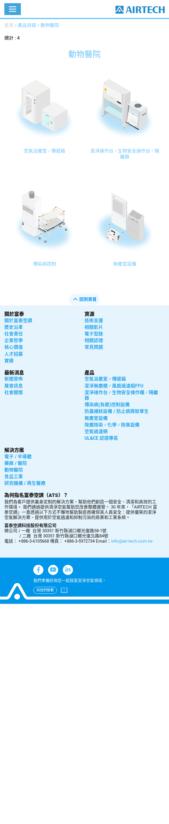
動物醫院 (50, 25)
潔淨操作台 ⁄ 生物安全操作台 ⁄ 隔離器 (124, 153)
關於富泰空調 (18, 320)
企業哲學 (13, 340)
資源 (89, 314)
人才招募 (13, 354)
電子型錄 (93, 334)
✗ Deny (7, 629)
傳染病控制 (44, 264)
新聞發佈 (13, 379)
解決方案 (14, 450)
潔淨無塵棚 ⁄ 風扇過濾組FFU (113, 386)
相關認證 (93, 340)
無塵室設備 (124, 264)
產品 (89, 373)
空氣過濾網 (96, 431)
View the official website (51, 681)
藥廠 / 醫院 (15, 463)
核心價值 (13, 347)
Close (5, 607)
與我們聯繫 (45, 590)
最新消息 (14, 373)
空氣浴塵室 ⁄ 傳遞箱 (44, 151)
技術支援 (93, 320)
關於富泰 (14, 314)
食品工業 (13, 476)
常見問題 (93, 347)
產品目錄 (27, 25)
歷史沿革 (13, 327)
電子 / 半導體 (18, 456)
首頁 (9, 25)
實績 (9, 360)
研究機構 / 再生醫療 (24, 483)
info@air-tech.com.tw (132, 541)
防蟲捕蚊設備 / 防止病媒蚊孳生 (116, 411)
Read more (13, 681)
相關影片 (93, 327)
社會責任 (13, 334)
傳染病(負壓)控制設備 (107, 404)
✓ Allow (8, 622)
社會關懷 (13, 392)
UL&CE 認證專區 (101, 438)
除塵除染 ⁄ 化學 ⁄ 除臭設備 (111, 425)
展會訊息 (13, 386)
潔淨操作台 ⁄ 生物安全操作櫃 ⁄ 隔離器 (121, 395)
